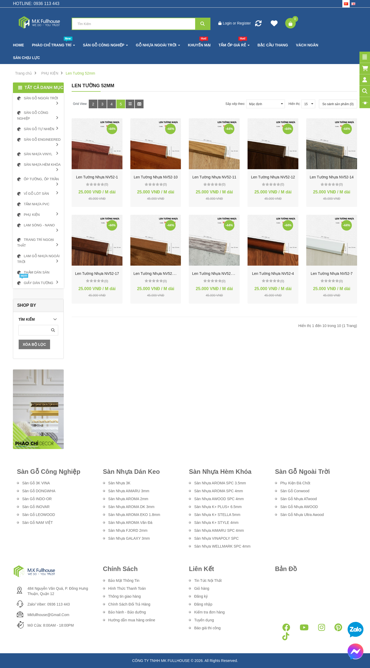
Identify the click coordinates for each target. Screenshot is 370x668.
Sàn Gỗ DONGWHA (38, 491)
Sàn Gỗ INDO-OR (37, 499)
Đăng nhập (203, 604)
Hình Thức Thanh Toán (127, 588)
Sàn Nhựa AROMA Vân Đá (130, 522)
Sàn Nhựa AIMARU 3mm (128, 491)
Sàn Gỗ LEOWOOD (38, 515)
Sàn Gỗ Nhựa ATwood (298, 499)
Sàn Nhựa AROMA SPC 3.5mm (220, 483)
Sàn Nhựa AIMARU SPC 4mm (219, 530)
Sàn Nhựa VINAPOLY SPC (216, 538)
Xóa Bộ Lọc (34, 344)
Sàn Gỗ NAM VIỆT (37, 522)
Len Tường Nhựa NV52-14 (332, 177)
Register (244, 23)
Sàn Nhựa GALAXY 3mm (129, 538)
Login (228, 23)
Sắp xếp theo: (235, 104)
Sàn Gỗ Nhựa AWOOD (299, 507)
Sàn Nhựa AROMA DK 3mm (131, 507)
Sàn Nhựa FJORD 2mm (127, 530)
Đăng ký (201, 596)
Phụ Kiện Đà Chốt (295, 483)
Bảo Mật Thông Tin (123, 580)
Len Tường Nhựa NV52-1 (97, 177)
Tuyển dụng (204, 620)
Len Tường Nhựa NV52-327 (215, 273)
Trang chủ (23, 73)
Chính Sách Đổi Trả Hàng (129, 604)
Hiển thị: (294, 104)
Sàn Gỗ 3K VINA (36, 483)
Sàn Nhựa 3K (119, 483)
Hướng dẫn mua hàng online (131, 620)
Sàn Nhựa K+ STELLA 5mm (217, 515)
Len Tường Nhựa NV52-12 (273, 177)
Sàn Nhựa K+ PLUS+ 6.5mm (217, 507)
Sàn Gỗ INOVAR (36, 507)
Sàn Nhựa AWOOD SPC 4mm (219, 499)
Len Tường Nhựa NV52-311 (157, 273)
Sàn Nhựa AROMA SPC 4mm (218, 491)
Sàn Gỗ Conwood (294, 491)
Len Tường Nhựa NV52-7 (332, 273)
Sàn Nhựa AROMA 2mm (128, 499)
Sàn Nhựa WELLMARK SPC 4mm (222, 546)
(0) (106, 184)
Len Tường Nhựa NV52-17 (97, 273)
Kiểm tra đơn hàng (209, 612)
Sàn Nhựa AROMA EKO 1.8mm (134, 515)
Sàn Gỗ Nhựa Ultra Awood (302, 515)
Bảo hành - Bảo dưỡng (127, 612)
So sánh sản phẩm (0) (338, 104)
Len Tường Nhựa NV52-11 (214, 177)
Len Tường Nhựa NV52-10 (156, 177)
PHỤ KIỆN (49, 73)
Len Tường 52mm (80, 73)
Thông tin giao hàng (124, 596)
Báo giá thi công (207, 628)
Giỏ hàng (201, 588)
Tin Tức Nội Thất (207, 580)
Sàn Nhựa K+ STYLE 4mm (216, 522)
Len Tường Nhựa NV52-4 (273, 273)
